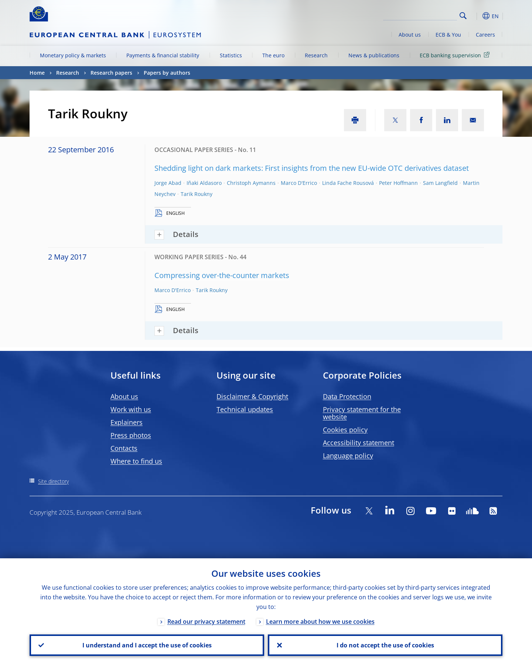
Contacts (123, 448)
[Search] (420, 14)
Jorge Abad (167, 182)
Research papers (111, 72)
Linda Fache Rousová (348, 182)
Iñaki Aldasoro (204, 182)
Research (316, 55)
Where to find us (136, 461)
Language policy (348, 455)
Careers (485, 34)
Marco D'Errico (299, 182)
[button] (476, 16)
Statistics (231, 55)
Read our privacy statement (206, 621)
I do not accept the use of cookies (385, 645)
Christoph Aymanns (251, 182)
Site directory (53, 481)
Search (463, 15)
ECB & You (448, 34)
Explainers (126, 422)
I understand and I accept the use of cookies (147, 645)
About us (410, 34)
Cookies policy (345, 429)
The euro (273, 55)
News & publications (373, 55)
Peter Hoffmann (398, 182)
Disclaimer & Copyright (252, 396)
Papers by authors (167, 72)
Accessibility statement (358, 442)
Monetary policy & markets (73, 55)
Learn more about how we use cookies (320, 621)
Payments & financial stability (162, 55)
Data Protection (347, 396)
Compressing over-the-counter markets (221, 275)
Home (37, 72)
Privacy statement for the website (362, 413)
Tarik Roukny (196, 193)
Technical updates (244, 409)
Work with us (130, 409)
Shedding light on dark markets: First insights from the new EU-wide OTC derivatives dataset (311, 168)
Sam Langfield (440, 182)
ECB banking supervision (456, 55)
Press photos (130, 435)
